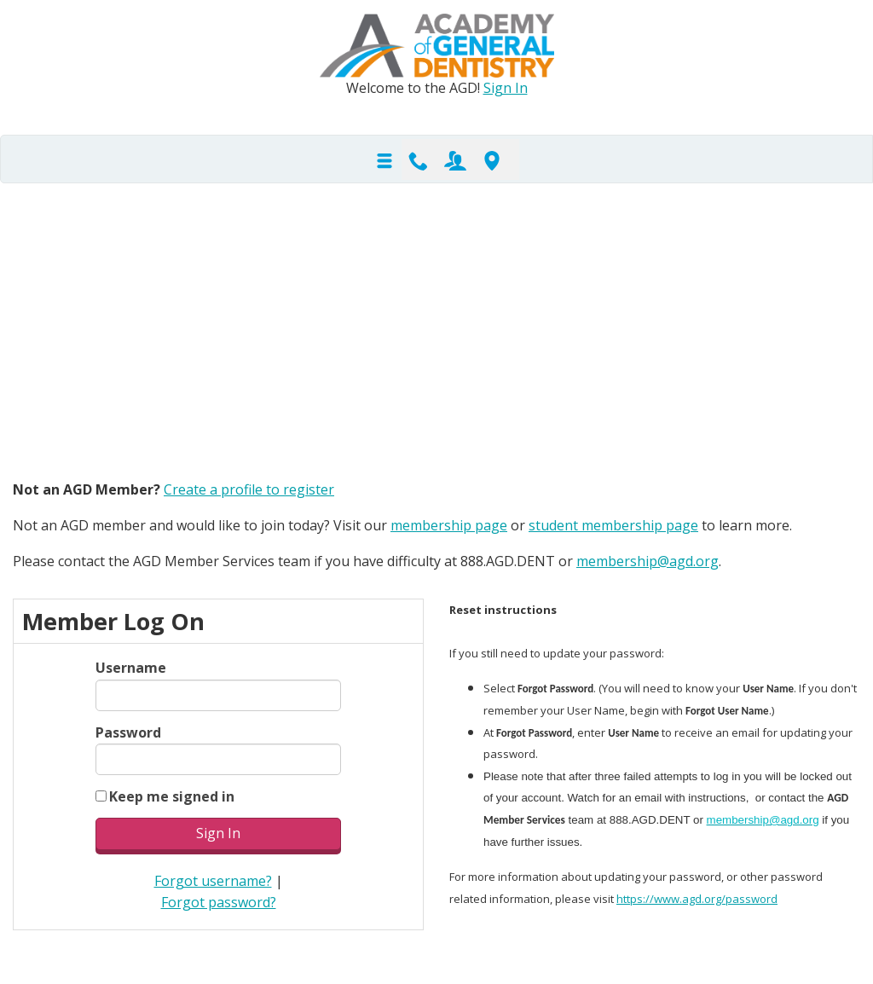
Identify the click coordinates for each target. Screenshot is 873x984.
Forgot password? (218, 902)
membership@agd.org (647, 561)
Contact (418, 159)
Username (130, 667)
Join (455, 159)
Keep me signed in (171, 796)
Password (128, 732)
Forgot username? (213, 880)
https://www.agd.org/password (697, 898)
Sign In (505, 87)
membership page (448, 525)
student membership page (613, 525)
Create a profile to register (249, 489)
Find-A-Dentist (492, 159)
